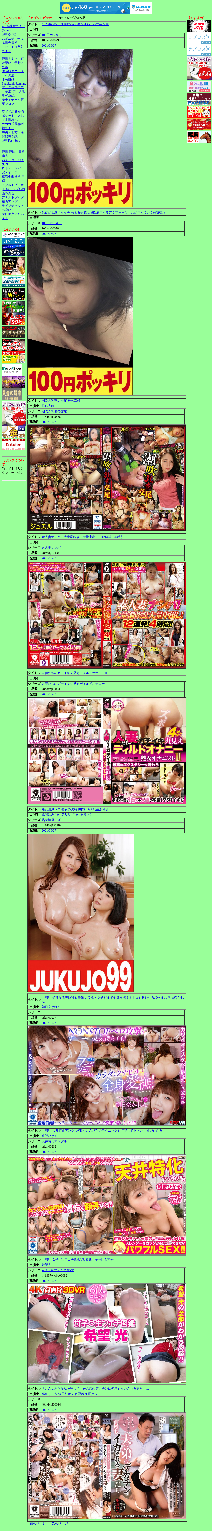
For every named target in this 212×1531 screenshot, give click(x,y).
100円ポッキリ (52, 35)
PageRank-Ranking (14, 83)
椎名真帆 (48, 406)
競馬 (5, 151)
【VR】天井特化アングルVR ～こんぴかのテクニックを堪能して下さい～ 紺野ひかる (102, 1130)
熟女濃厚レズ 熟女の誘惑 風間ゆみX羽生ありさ (75, 809)
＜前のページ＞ (38, 1523)
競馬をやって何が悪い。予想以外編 (13, 63)
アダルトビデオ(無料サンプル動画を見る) (13, 189)
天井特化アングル (54, 1141)
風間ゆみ (48, 814)
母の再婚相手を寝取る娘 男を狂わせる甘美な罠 (75, 24)
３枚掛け (8, 79)
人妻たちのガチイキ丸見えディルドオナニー (73, 683)
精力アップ (10, 201)
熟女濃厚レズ (51, 820)
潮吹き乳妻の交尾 (54, 411)
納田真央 (91, 1394)
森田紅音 (64, 1394)
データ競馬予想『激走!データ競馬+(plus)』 (13, 91)
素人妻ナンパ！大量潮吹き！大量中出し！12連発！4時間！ (83, 537)
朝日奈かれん (51, 1007)
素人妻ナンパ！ (53, 547)
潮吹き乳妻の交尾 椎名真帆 (61, 400)
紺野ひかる (49, 1136)
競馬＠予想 (10, 34)
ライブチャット (13, 205)
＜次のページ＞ (60, 1523)
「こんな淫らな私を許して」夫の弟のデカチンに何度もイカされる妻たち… (95, 1388)
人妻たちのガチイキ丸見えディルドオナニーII (74, 673)
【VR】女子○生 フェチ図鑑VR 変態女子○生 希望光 (78, 1259)
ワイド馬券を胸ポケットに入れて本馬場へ (13, 115)
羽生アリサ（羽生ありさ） (74, 814)
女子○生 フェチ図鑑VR (58, 1270)
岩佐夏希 (78, 1394)
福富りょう (49, 1394)
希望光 (46, 1265)
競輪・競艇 (17, 151)
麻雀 (5, 156)
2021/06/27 (49, 45)
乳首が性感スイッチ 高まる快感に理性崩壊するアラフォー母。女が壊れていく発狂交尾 (104, 212)
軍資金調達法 (11, 176)
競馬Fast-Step (11, 140)
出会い (6, 210)
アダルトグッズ (13, 197)
